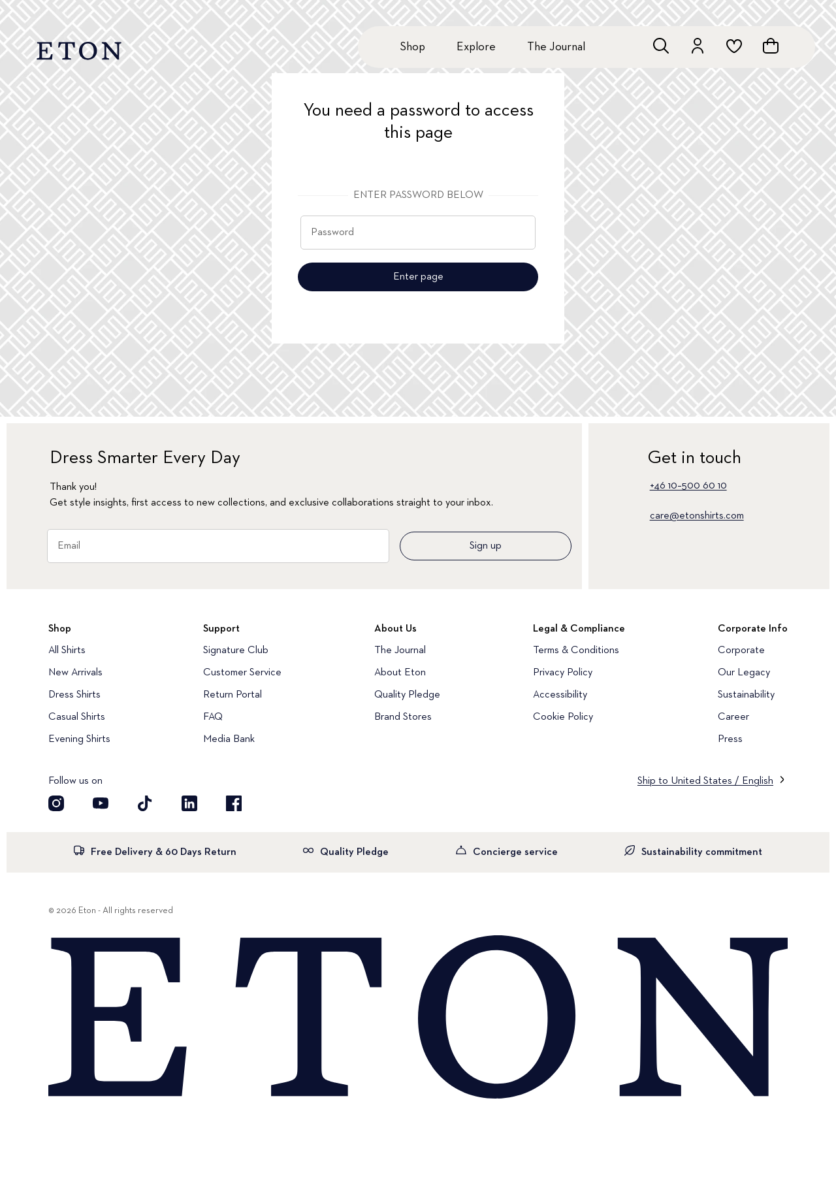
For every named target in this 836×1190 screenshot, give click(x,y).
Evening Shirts (79, 739)
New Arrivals (75, 672)
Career (733, 717)
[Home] (418, 1018)
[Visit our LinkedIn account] (189, 803)
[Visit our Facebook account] (234, 803)
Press (730, 739)
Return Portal (232, 695)
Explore (476, 47)
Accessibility (560, 695)
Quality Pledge (407, 695)
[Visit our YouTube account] (100, 803)
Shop (412, 47)
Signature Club (235, 650)
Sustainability (746, 695)
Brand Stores (403, 717)
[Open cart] (771, 46)
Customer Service (242, 672)
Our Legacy (744, 672)
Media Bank (229, 739)
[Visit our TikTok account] (145, 803)
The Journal (556, 47)
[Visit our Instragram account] (56, 803)
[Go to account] (697, 46)
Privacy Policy (562, 672)
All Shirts (67, 650)
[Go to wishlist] (734, 46)
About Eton (400, 672)
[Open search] (661, 46)
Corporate (741, 650)
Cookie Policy (563, 717)
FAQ (213, 717)
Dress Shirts (74, 695)
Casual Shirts (76, 717)
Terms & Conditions (576, 650)
